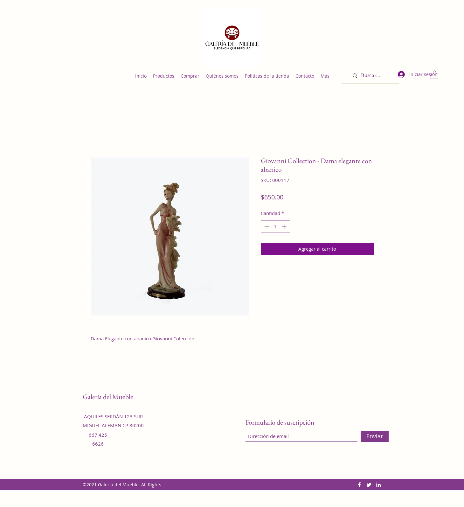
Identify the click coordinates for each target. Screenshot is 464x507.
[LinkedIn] (378, 485)
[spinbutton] (275, 227)
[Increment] (284, 227)
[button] (434, 74)
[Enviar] (375, 436)
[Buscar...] (373, 75)
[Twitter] (369, 485)
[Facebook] (359, 485)
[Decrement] (266, 227)
